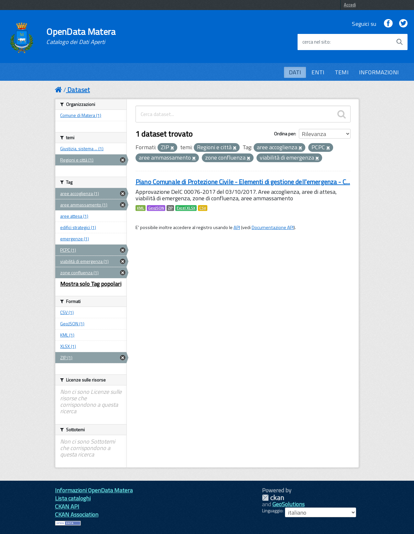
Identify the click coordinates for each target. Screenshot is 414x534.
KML (140, 208)
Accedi (350, 5)
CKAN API (67, 506)
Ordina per (284, 133)
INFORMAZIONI (379, 72)
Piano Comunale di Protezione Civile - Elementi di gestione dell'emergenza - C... (243, 182)
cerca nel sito (316, 42)
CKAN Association (76, 514)
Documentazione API (273, 227)
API (237, 227)
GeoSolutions (288, 504)
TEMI (342, 72)
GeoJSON (156, 208)
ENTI (317, 72)
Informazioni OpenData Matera (94, 490)
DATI (295, 72)
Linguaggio (272, 511)
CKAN (273, 497)
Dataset (78, 90)
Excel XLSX (186, 208)
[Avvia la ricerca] (399, 42)
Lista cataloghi (73, 498)
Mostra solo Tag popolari (90, 283)
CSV (202, 208)
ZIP (170, 208)
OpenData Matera (80, 36)
